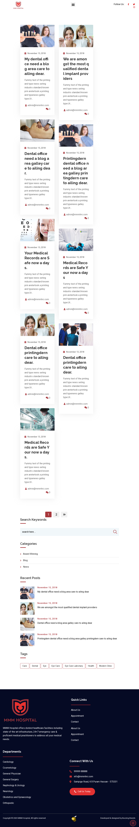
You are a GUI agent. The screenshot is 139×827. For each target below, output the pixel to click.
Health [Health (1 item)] (91, 669)
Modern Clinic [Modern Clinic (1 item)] (105, 669)
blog (25, 564)
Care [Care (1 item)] (24, 669)
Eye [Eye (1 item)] (44, 669)
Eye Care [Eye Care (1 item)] (56, 669)
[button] (73, 4)
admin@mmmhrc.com (38, 109)
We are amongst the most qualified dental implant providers (76, 72)
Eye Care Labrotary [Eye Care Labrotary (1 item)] (74, 669)
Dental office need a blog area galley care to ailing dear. (37, 167)
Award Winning (30, 557)
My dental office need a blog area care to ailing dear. (63, 595)
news (26, 570)
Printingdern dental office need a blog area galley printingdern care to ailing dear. (77, 642)
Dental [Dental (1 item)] (35, 669)
